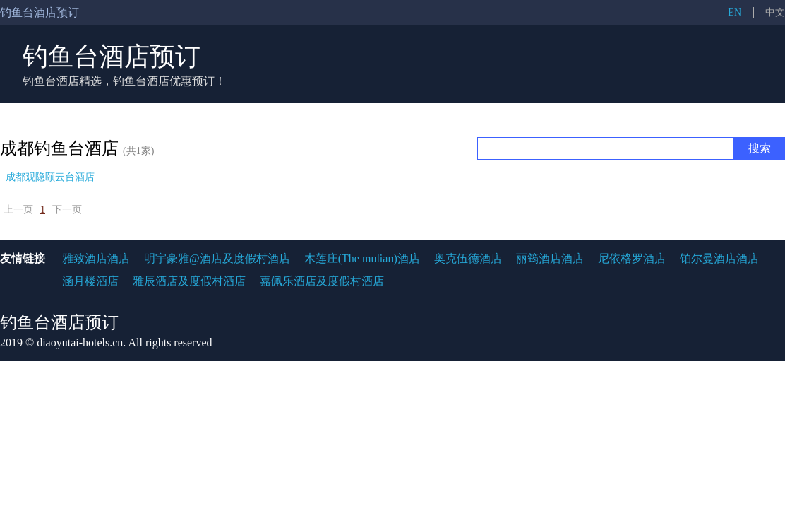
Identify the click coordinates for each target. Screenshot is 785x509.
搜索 (759, 148)
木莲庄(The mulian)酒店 (362, 258)
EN (734, 12)
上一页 (18, 209)
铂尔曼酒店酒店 (719, 258)
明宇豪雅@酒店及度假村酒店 (217, 258)
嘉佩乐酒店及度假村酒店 (322, 281)
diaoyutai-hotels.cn (80, 343)
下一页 (67, 209)
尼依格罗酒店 (632, 258)
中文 (775, 12)
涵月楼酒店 (90, 281)
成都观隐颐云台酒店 (50, 177)
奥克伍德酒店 (468, 258)
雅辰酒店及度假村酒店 (189, 281)
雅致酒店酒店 (96, 258)
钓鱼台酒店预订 (111, 56)
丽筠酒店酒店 (550, 258)
